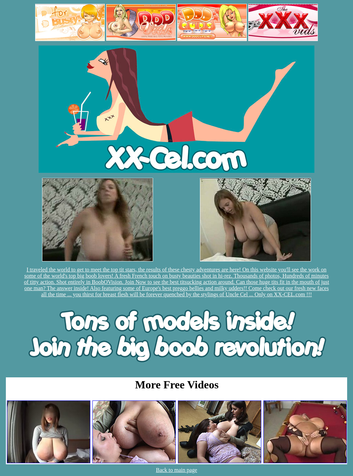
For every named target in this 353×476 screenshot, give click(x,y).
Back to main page (176, 470)
